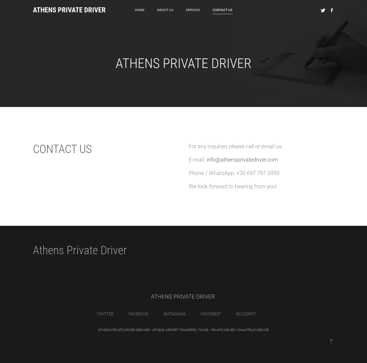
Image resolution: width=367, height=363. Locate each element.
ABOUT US (165, 10)
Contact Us (222, 10)
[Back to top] (331, 341)
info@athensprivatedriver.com (242, 160)
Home (139, 10)
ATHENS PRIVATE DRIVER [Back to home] (69, 10)
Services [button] (193, 10)
